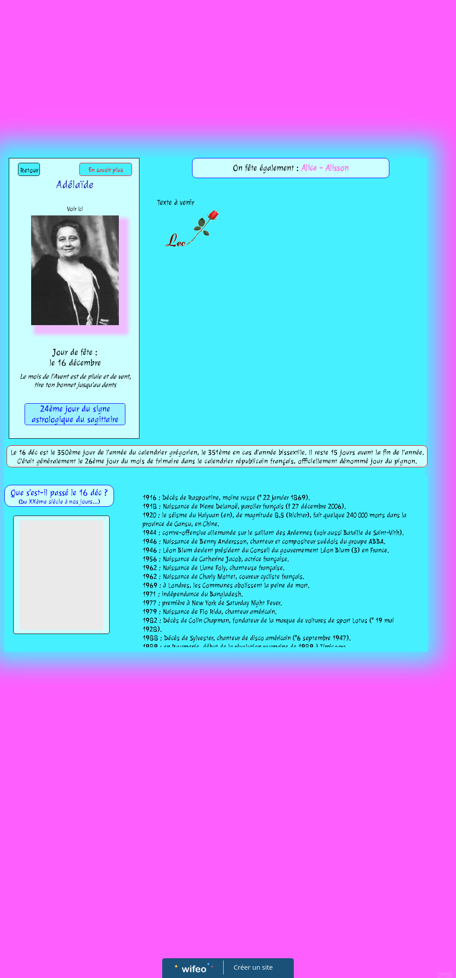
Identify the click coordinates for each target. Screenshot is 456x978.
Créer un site (253, 967)
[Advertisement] (228, 65)
